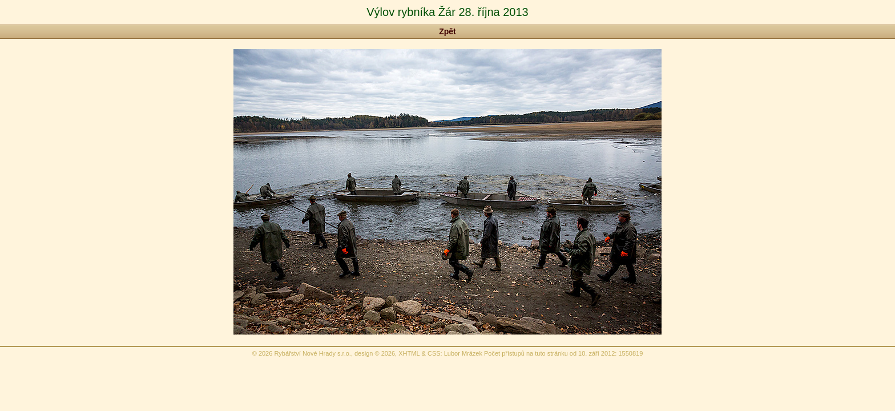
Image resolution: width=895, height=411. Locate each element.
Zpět (447, 31)
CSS (434, 353)
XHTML (409, 353)
